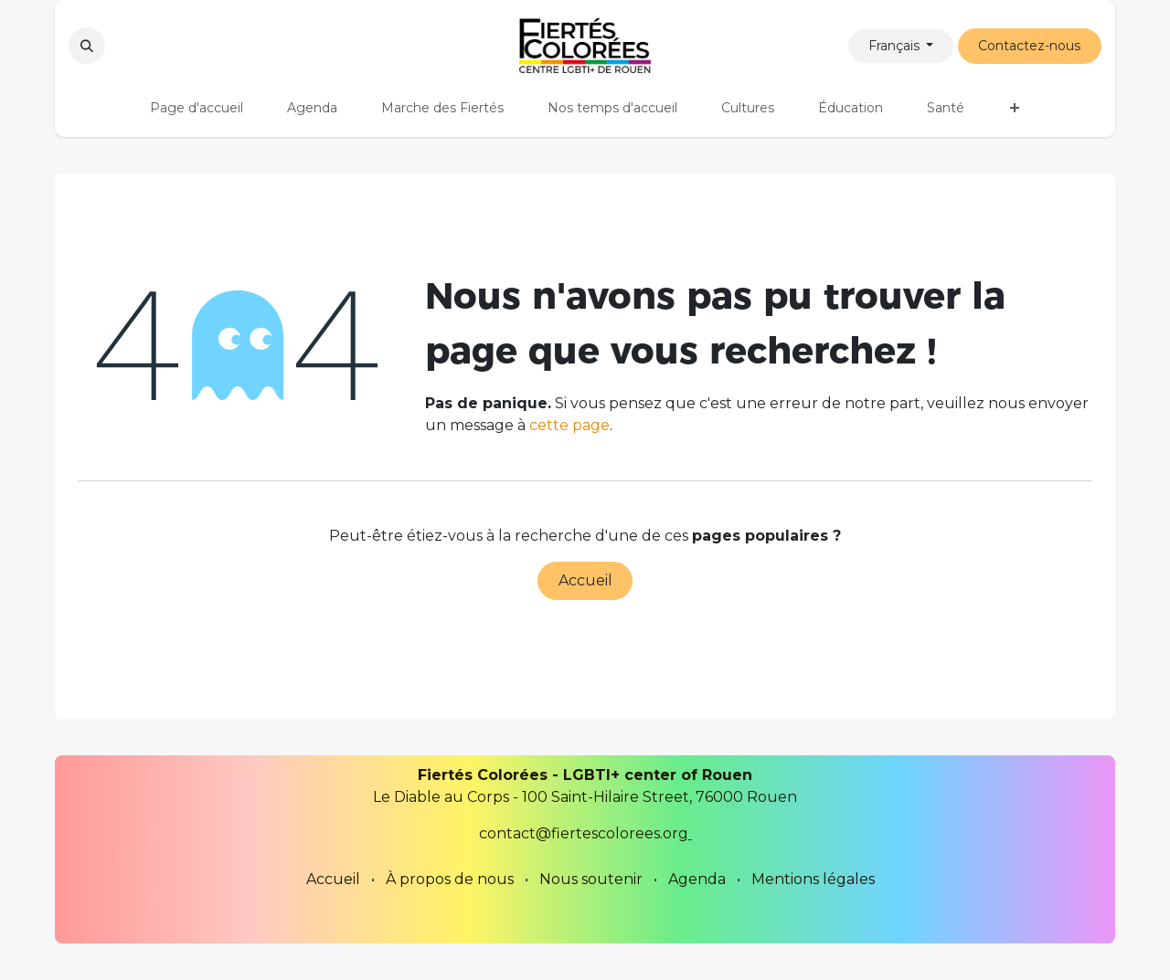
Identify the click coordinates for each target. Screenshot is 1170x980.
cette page (569, 425)
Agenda (697, 879)
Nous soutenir (591, 879)
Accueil (585, 580)
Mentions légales (813, 879)
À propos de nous (450, 879)
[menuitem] (196, 108)
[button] (87, 45)
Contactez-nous (1029, 45)
